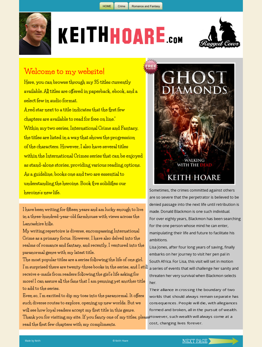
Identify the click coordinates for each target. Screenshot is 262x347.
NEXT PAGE (194, 341)
